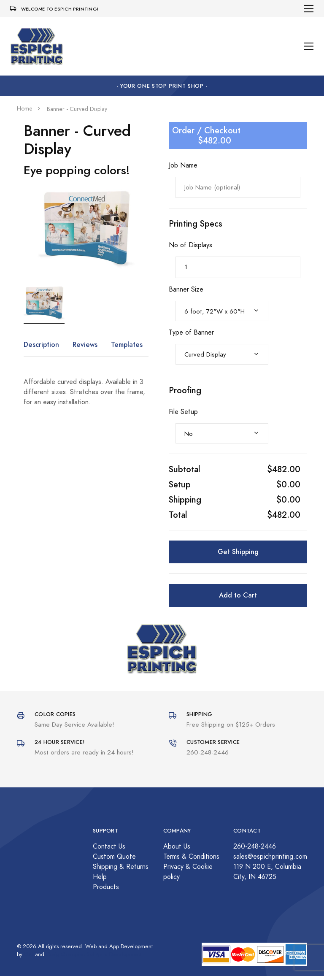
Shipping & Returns (120, 866)
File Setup (183, 411)
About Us (176, 846)
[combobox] (222, 311)
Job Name (183, 165)
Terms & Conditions (191, 856)
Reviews (85, 344)
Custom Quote (114, 856)
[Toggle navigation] (309, 9)
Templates (127, 344)
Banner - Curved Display (77, 109)
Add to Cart (238, 595)
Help (100, 876)
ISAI (28, 954)
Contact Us (109, 846)
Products (106, 887)
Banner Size (186, 289)
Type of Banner (191, 332)
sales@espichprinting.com (270, 856)
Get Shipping (238, 552)
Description (41, 344)
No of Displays (190, 245)
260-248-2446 (254, 846)
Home (24, 109)
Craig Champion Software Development (93, 954)
